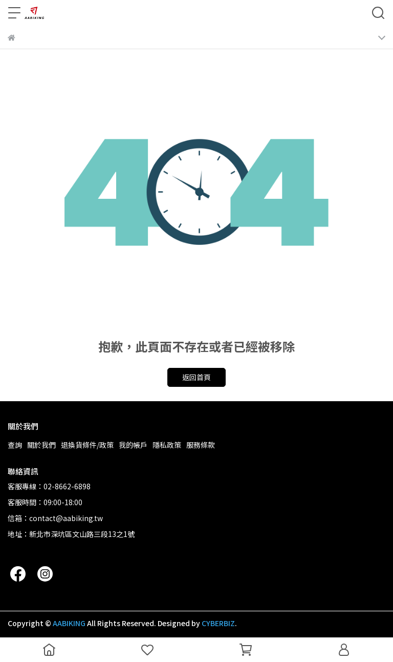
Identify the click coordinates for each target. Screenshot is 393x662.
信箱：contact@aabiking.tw (55, 518)
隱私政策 (166, 445)
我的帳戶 (133, 445)
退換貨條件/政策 (87, 445)
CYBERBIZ (218, 623)
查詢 (15, 445)
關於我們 (41, 445)
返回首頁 (196, 377)
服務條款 (200, 445)
